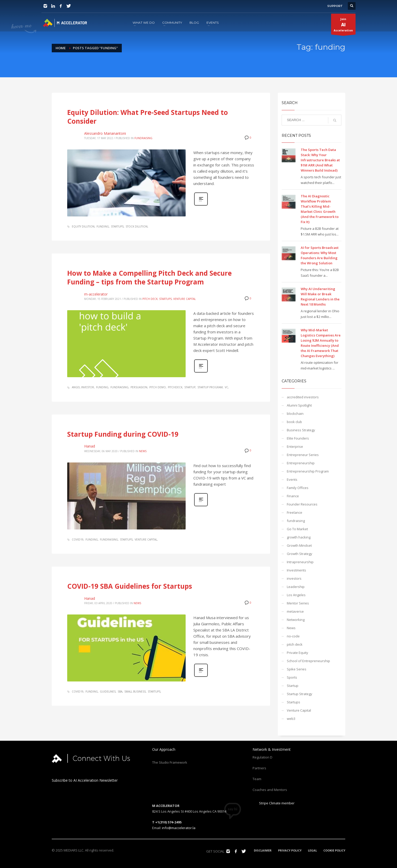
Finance (293, 496)
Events (292, 479)
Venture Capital (184, 299)
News (142, 451)
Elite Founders (298, 438)
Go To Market (297, 529)
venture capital (146, 539)
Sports (292, 677)
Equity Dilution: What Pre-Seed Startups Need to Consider (147, 117)
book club (294, 421)
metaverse (295, 611)
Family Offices (297, 487)
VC (226, 387)
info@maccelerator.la (178, 827)
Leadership (296, 586)
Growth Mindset (299, 545)
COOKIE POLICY (334, 850)
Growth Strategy (299, 553)
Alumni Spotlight (299, 405)
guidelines (108, 691)
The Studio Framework (169, 762)
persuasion (139, 387)
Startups (165, 299)
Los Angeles (296, 595)
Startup (292, 685)
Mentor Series (298, 603)
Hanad (89, 446)
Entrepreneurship (301, 463)
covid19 (77, 539)
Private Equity (297, 652)
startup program (210, 387)
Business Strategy (301, 430)
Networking (296, 619)
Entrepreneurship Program (308, 471)
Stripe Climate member (274, 803)
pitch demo (157, 387)
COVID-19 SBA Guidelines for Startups (129, 586)
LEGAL (312, 850)
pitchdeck (175, 387)
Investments (296, 570)
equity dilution (83, 226)
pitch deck (150, 299)
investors (294, 578)
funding (103, 226)
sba (120, 691)
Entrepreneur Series (303, 454)
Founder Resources (302, 504)
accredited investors (303, 397)
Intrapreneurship (300, 562)
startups (117, 226)
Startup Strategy (299, 694)
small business (135, 691)
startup (189, 387)
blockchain (295, 413)
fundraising (143, 138)
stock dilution (137, 226)
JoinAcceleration (343, 26)
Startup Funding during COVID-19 (122, 434)
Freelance (294, 512)
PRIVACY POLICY (289, 850)
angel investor (83, 387)
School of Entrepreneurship (308, 661)
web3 (291, 718)
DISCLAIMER (263, 850)
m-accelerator (96, 294)
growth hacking (298, 537)
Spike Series (296, 669)
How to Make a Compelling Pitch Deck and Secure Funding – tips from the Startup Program (149, 277)
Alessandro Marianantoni (105, 133)
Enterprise (295, 446)
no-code (293, 636)
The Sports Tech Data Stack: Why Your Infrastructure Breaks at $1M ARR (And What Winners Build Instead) (320, 160)
